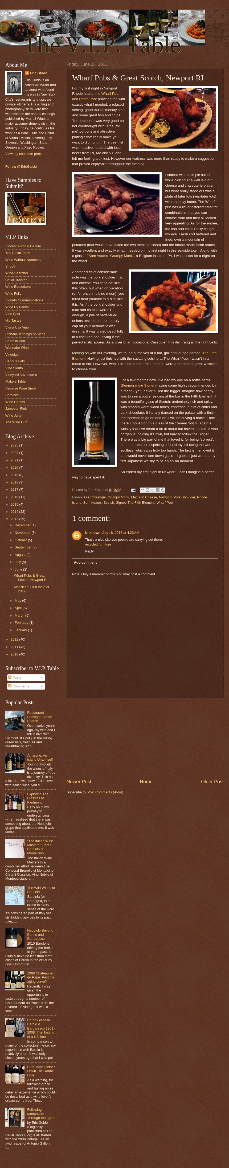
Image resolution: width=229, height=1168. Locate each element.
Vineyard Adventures (21, 375)
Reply (89, 551)
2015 (15, 504)
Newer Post (79, 781)
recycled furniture (98, 544)
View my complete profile (24, 154)
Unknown (92, 533)
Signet (121, 503)
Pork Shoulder (184, 497)
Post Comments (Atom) (105, 792)
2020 (15, 467)
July (18, 562)
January (21, 630)
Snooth (10, 266)
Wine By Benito (17, 307)
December (23, 525)
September (23, 547)
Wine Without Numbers (22, 260)
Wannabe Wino (17, 348)
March (20, 615)
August (20, 555)
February (22, 623)
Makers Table (15, 381)
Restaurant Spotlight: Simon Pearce (39, 717)
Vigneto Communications (24, 300)
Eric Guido (38, 73)
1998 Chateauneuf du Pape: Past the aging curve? (41, 977)
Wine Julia (13, 415)
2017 (15, 489)
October (21, 540)
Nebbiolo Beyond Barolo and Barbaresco (40, 934)
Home (146, 781)
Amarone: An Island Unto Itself (40, 757)
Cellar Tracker (16, 280)
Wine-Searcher (16, 273)
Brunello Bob (15, 341)
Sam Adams (92, 503)
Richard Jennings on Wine (25, 334)
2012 (15, 639)
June (19, 569)
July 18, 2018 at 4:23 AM (120, 533)
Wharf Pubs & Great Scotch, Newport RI (30, 577)
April (18, 608)
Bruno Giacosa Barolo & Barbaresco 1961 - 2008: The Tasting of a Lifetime (41, 1028)
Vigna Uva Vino (17, 327)
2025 (15, 445)
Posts (14, 677)
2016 (15, 497)
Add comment (85, 562)
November (23, 533)
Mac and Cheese (144, 497)
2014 (15, 512)
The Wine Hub (16, 422)
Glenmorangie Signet (137, 385)
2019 (15, 475)
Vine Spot (12, 314)
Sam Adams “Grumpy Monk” (111, 256)
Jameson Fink (16, 409)
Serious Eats (15, 361)
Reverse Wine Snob (20, 388)
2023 (15, 453)
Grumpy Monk (118, 497)
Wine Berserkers (18, 287)
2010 (15, 654)
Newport (165, 497)
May (18, 601)
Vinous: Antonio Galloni (23, 246)
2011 (15, 647)
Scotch (109, 503)
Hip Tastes (13, 320)
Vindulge (12, 354)
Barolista (12, 395)
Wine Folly (13, 294)
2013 (15, 519)
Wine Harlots (15, 402)
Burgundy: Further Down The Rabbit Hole (41, 1071)
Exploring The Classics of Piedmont (37, 798)
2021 (15, 460)
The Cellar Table (17, 253)
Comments (18, 686)
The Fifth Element (141, 503)
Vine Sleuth (14, 368)
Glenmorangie (95, 497)
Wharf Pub (165, 503)
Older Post (212, 781)
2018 (15, 482)
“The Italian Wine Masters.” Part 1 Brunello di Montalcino (40, 847)
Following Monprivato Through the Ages (40, 1114)
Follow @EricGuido (21, 167)
